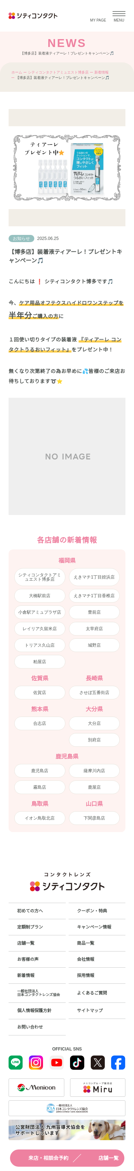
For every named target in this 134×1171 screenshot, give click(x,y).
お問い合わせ (30, 1027)
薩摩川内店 (94, 770)
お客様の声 (28, 959)
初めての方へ (30, 910)
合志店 (39, 723)
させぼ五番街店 (94, 692)
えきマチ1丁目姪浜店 (94, 577)
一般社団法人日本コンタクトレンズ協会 (38, 993)
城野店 (94, 645)
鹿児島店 (39, 770)
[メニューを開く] (119, 15)
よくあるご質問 (92, 993)
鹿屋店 (94, 787)
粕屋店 (39, 661)
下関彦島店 (94, 818)
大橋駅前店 (39, 595)
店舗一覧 (102, 1158)
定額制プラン (30, 927)
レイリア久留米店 (40, 628)
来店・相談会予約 (42, 1158)
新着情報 (101, 72)
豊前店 (94, 612)
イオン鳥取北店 (40, 818)
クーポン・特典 (92, 910)
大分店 (94, 723)
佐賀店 (39, 692)
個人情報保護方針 (34, 1010)
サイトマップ (90, 1010)
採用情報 (85, 975)
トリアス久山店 (40, 645)
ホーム (16, 72)
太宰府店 (94, 628)
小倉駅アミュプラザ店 (39, 612)
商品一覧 (85, 943)
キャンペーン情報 (94, 927)
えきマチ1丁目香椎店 (94, 595)
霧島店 (39, 787)
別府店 (94, 739)
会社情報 (85, 959)
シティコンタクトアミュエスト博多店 (58, 72)
